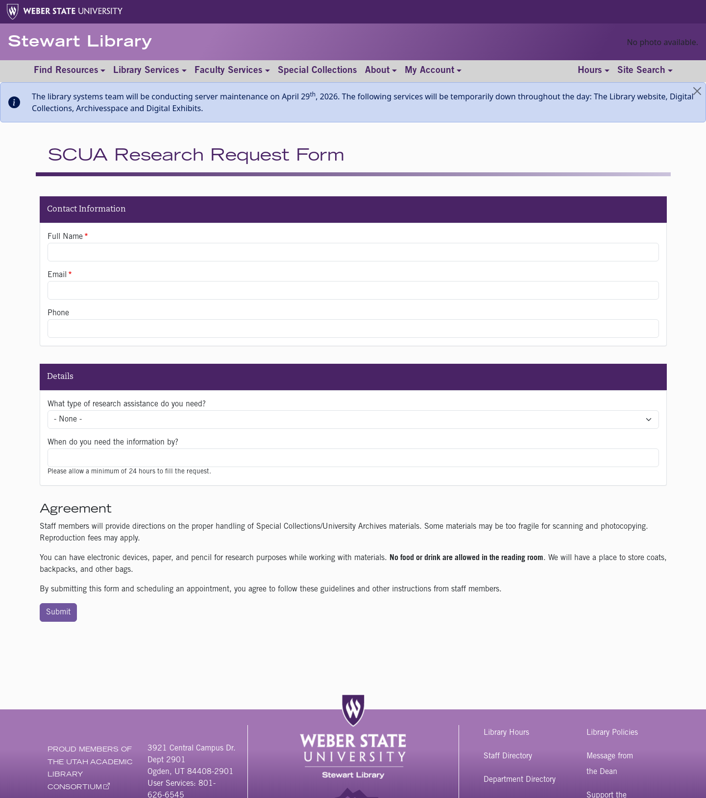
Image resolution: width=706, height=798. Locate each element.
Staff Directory (508, 756)
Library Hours (506, 733)
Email (57, 275)
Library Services (146, 70)
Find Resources (66, 70)
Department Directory (520, 780)
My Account (429, 70)
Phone (58, 313)
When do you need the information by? (113, 442)
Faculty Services (229, 70)
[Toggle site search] (645, 71)
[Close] (697, 91)
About (377, 70)
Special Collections (317, 70)
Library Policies (612, 733)
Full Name (65, 237)
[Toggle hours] (593, 71)
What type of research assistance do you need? (127, 404)
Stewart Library (80, 43)
